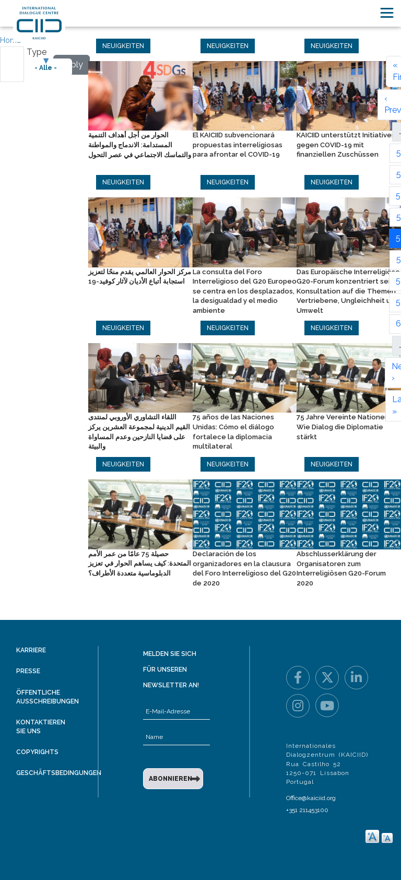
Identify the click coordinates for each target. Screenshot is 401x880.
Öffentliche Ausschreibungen (47, 697)
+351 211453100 (307, 810)
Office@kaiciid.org (311, 798)
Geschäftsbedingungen (58, 773)
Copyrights (37, 752)
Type (36, 52)
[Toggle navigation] (387, 12)
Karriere (31, 650)
